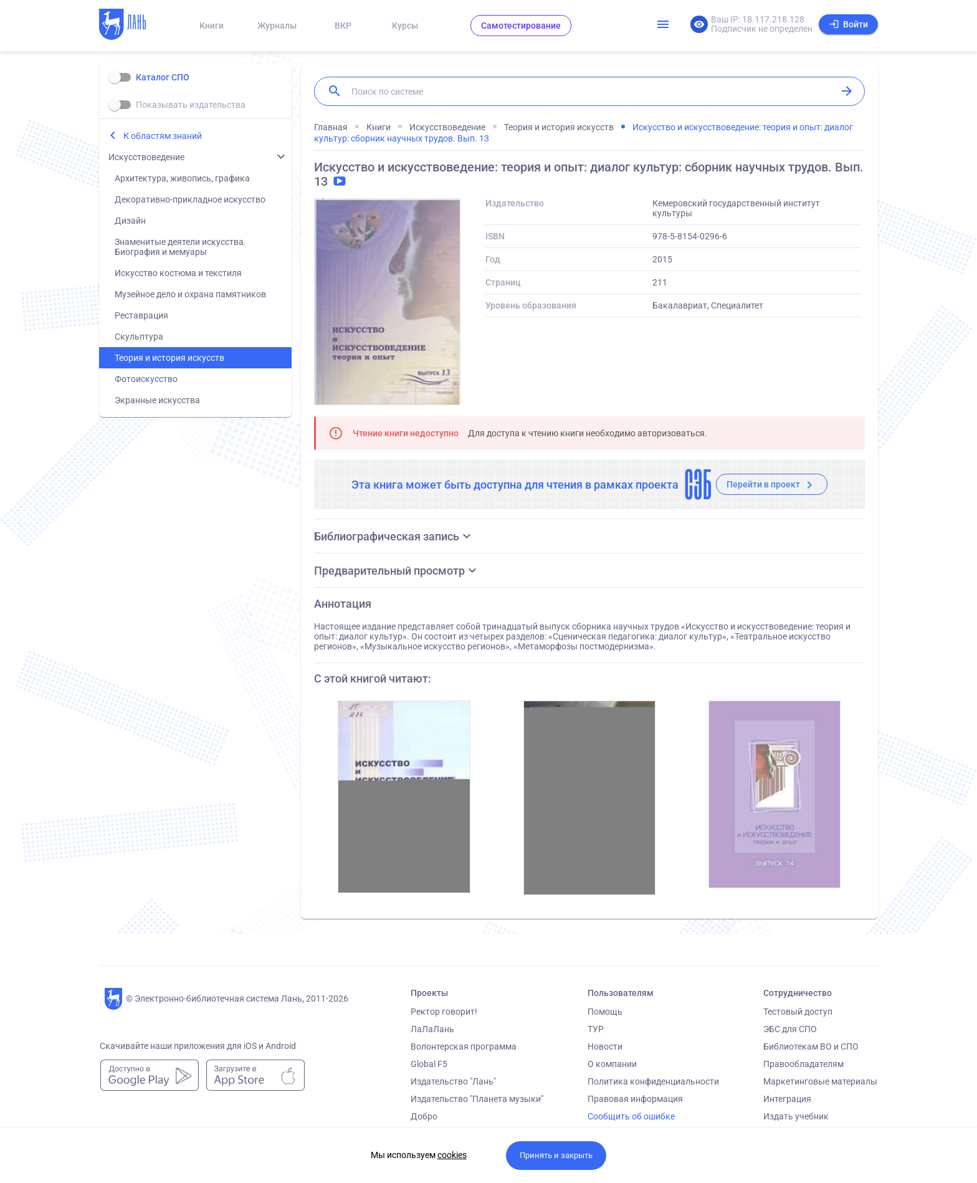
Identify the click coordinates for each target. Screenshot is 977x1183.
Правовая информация (635, 1099)
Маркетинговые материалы (820, 1081)
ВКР (343, 26)
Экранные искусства (157, 400)
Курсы (405, 26)
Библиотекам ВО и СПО (811, 1046)
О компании (612, 1064)
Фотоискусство (146, 379)
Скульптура (139, 337)
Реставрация (141, 315)
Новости (605, 1046)
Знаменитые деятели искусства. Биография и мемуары (180, 247)
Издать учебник (796, 1116)
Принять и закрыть (556, 1155)
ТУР (596, 1029)
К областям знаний (162, 136)
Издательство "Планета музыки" (477, 1099)
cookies (452, 1155)
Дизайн (130, 221)
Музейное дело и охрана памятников (190, 294)
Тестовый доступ (797, 1012)
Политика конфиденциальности (653, 1081)
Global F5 (429, 1064)
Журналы (277, 26)
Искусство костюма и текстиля (178, 273)
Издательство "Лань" (453, 1081)
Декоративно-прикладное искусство (190, 199)
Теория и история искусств (169, 358)
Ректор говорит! (444, 1012)
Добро (424, 1116)
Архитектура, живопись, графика (182, 178)
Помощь (605, 1012)
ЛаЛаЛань (432, 1029)
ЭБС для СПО (790, 1029)
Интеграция (787, 1099)
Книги (211, 26)
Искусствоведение (146, 157)
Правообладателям (803, 1064)
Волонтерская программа (464, 1046)
